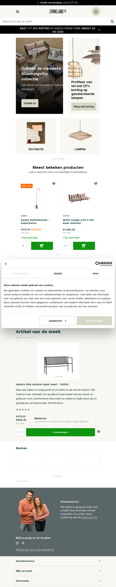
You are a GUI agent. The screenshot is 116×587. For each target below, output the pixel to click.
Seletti (24, 216)
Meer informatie (26, 337)
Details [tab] (58, 273)
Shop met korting (84, 106)
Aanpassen (57, 320)
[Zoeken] (58, 21)
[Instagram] (17, 543)
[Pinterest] (23, 543)
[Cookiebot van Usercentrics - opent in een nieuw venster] (97, 263)
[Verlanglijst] (53, 184)
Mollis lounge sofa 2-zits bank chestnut (78, 221)
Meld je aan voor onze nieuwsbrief (35, 549)
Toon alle (22, 481)
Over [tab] (96, 273)
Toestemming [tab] (20, 273)
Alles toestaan (94, 320)
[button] (52, 158)
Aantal (20, 432)
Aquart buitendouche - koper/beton (35, 221)
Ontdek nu (30, 103)
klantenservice (89, 517)
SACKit (66, 216)
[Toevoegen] (42, 246)
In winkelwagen (60, 432)
